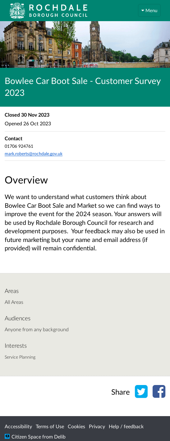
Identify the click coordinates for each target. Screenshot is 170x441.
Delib (60, 436)
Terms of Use (50, 426)
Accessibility (18, 426)
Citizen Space (26, 436)
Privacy (97, 426)
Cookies (76, 426)
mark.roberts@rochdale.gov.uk (33, 153)
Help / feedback (126, 426)
